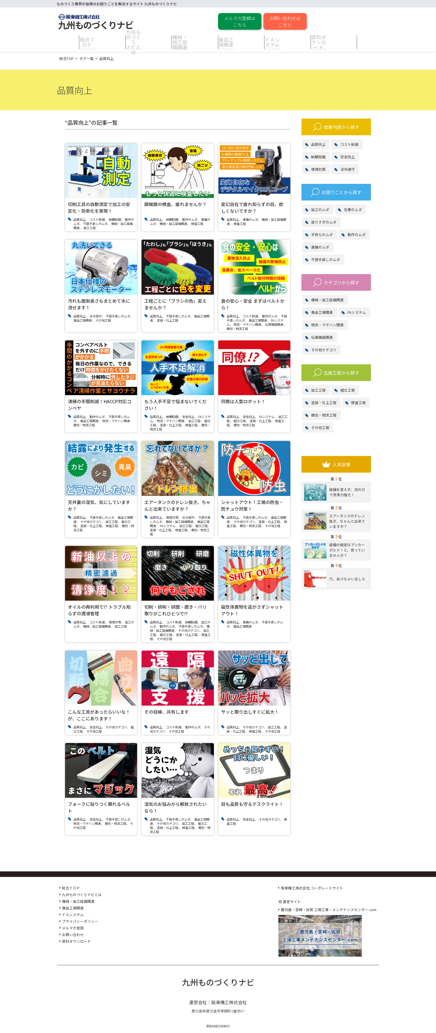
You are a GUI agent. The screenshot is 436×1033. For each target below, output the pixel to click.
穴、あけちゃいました (334, 578)
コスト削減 (349, 144)
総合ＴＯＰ (71, 888)
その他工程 (320, 427)
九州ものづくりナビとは (82, 894)
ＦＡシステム (73, 914)
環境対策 (318, 169)
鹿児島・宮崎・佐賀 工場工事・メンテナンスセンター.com (328, 909)
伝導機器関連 (322, 337)
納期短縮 (318, 156)
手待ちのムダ (322, 234)
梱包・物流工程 (323, 415)
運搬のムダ (320, 247)
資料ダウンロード (76, 941)
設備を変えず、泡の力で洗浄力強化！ (334, 492)
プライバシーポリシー (80, 921)
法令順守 (347, 169)
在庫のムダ (353, 209)
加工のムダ (320, 209)
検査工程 (358, 402)
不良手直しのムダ (325, 259)
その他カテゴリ (323, 349)
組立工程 (347, 390)
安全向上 (347, 156)
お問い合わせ (73, 934)
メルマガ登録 (73, 928)
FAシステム (357, 312)
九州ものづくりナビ (218, 982)
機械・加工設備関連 (327, 299)
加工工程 (318, 390)
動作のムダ (357, 234)
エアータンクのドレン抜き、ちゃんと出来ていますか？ (334, 521)
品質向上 (318, 144)
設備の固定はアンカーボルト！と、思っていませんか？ (334, 549)
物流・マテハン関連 (327, 324)
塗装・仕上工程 (323, 402)
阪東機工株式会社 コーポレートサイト (312, 888)
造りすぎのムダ (323, 222)
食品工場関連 (322, 312)
